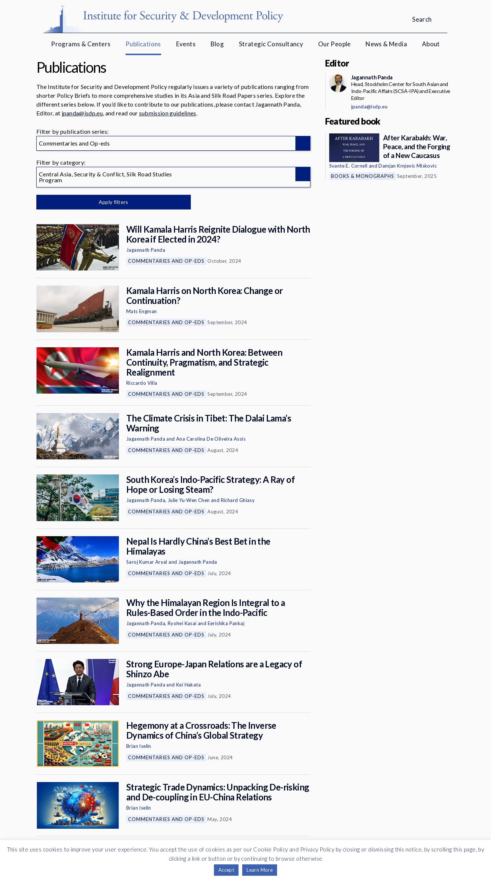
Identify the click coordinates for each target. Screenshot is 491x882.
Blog (217, 44)
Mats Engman (141, 311)
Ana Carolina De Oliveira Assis (211, 439)
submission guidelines (167, 113)
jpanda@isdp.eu (82, 113)
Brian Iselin (138, 746)
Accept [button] (226, 870)
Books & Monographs (362, 176)
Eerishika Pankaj (226, 623)
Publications (143, 44)
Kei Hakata (188, 685)
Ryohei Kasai (182, 623)
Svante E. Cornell (348, 166)
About (431, 44)
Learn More (260, 870)
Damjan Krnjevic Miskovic (407, 166)
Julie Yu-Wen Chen (189, 500)
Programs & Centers (80, 44)
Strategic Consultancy (271, 44)
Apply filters (113, 202)
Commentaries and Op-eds (166, 261)
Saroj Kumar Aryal (146, 562)
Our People (334, 44)
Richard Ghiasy (238, 500)
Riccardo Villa (141, 383)
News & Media (386, 44)
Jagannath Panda (145, 250)
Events (186, 44)
